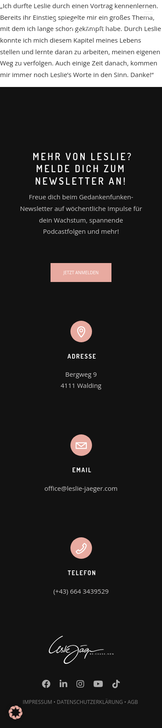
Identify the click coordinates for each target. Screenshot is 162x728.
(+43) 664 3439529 (80, 591)
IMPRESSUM (37, 702)
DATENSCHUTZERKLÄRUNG (90, 702)
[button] (15, 712)
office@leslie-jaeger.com (81, 488)
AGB (132, 702)
